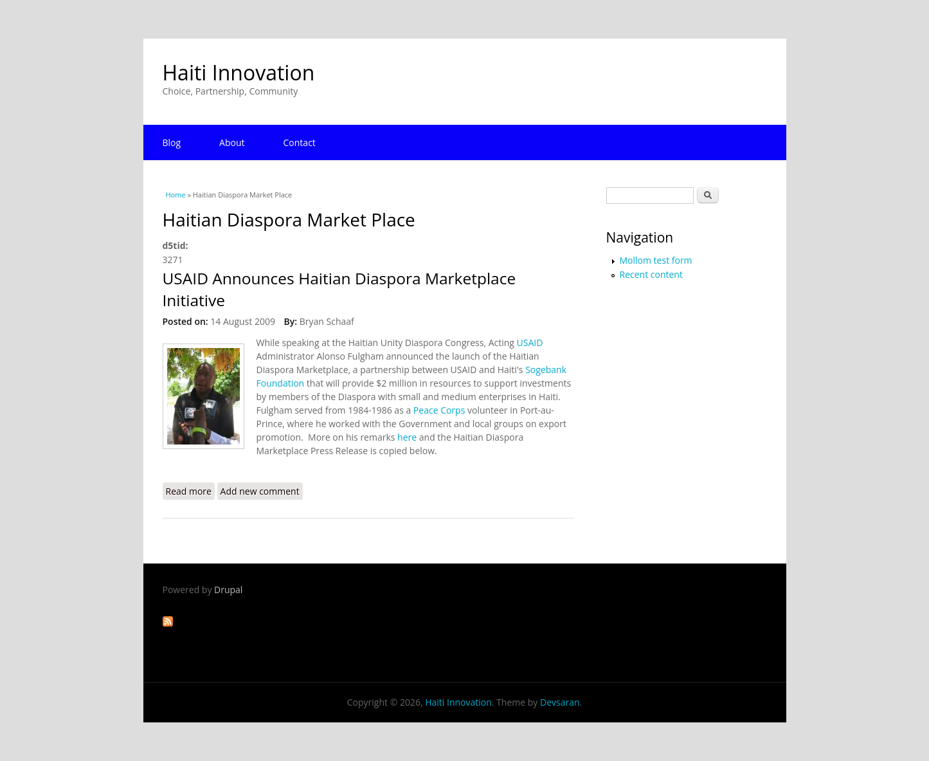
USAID (528, 342)
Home (176, 194)
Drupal (228, 589)
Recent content (651, 274)
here (407, 437)
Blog (172, 142)
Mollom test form (656, 260)
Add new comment (260, 491)
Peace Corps (439, 410)
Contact (300, 142)
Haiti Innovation (239, 72)
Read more (190, 490)
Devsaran (560, 702)
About (231, 142)
